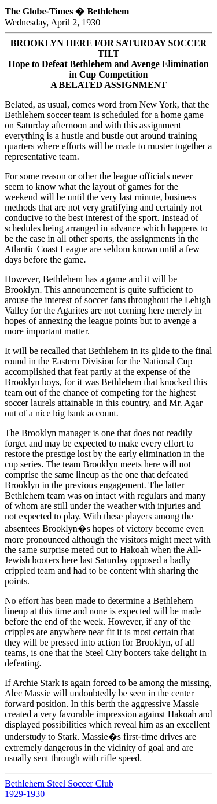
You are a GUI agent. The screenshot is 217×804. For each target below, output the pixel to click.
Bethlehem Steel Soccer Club (59, 783)
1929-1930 (25, 794)
